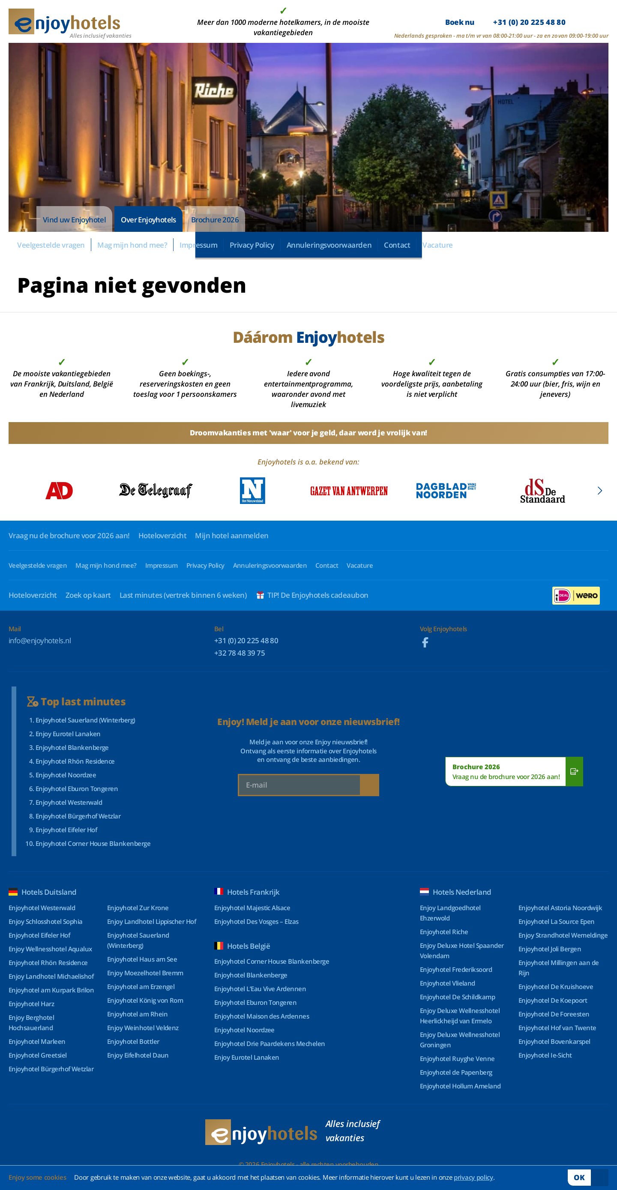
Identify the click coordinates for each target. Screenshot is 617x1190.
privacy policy (473, 1177)
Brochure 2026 (215, 220)
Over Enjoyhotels (148, 220)
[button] (599, 491)
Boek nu (505, 22)
